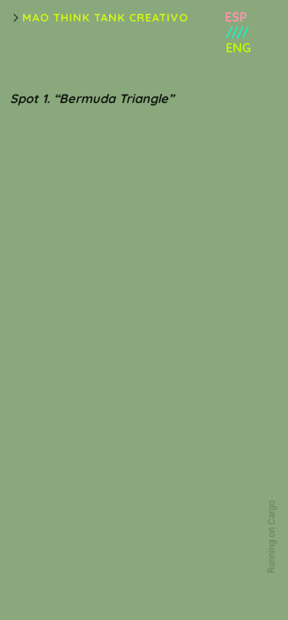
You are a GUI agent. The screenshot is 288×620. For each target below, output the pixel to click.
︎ (16, 18)
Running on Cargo (271, 537)
